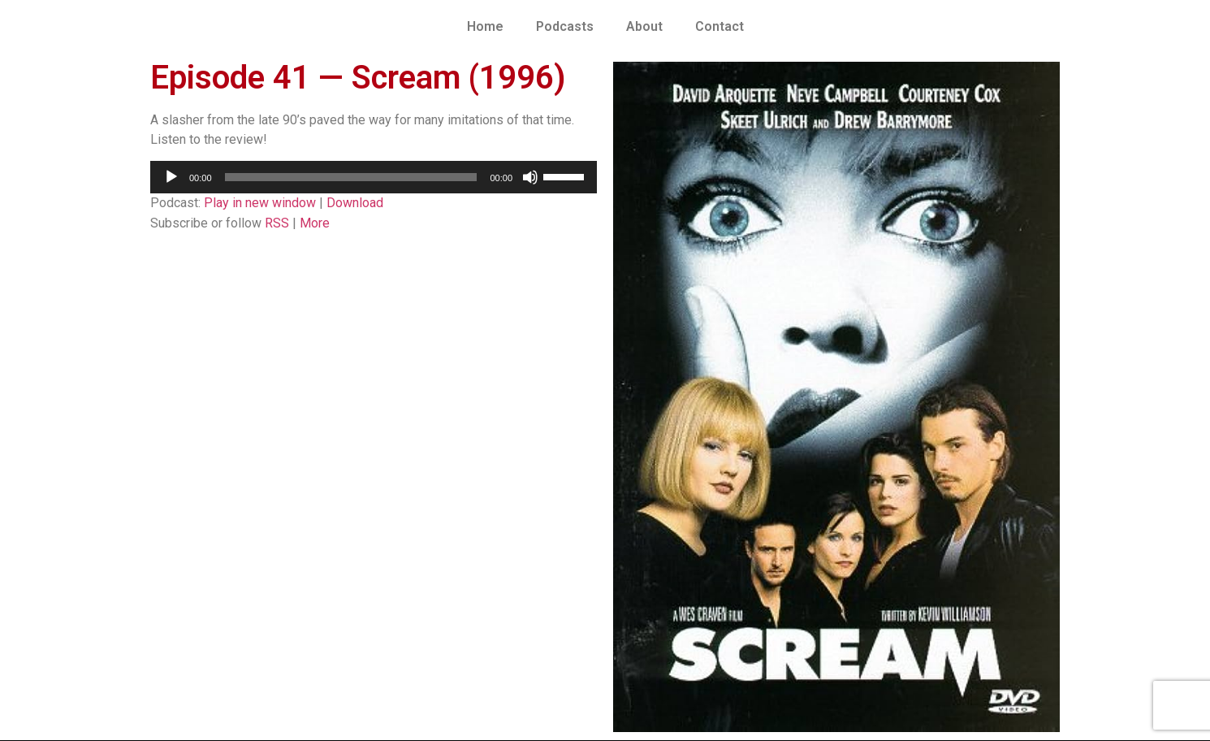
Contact (719, 26)
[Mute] (530, 177)
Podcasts (565, 26)
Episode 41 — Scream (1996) (358, 77)
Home (485, 26)
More (315, 223)
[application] (373, 177)
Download (354, 202)
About (644, 26)
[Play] (171, 177)
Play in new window (260, 202)
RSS (277, 223)
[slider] (351, 177)
